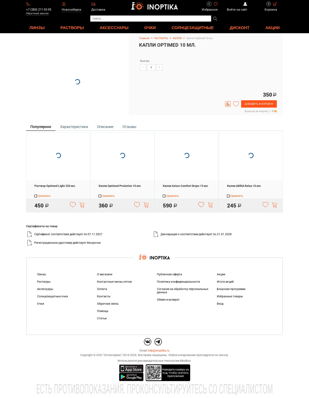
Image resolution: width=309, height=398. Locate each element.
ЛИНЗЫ (37, 27)
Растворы (44, 281)
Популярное (40, 127)
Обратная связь (108, 303)
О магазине (104, 274)
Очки (40, 303)
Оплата (102, 289)
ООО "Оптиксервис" (109, 355)
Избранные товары (230, 296)
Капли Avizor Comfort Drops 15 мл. (186, 185)
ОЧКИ (150, 27)
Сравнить (42, 196)
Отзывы (129, 127)
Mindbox (185, 360)
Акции (272, 27)
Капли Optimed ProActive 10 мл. (120, 185)
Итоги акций (225, 281)
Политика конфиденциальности (178, 281)
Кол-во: (145, 61)
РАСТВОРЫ (72, 27)
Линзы (41, 274)
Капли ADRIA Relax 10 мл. (244, 185)
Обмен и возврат (168, 299)
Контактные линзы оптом (114, 281)
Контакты (103, 296)
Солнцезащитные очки (52, 296)
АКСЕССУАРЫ (114, 27)
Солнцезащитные (193, 27)
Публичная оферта (169, 274)
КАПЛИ (177, 38)
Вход (220, 303)
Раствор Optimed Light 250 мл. (55, 185)
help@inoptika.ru (158, 350)
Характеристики (74, 127)
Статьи (102, 318)
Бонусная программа (231, 289)
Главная (144, 38)
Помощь (102, 311)
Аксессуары (45, 289)
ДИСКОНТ (240, 27)
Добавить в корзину (259, 103)
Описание (105, 127)
